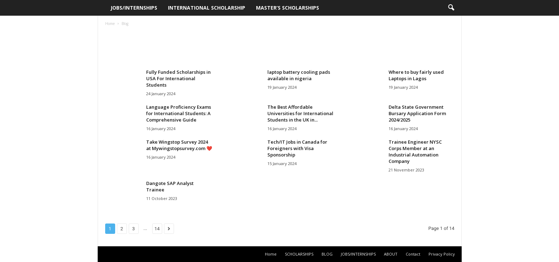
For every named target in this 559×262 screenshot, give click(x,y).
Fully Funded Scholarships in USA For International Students (178, 78)
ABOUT (391, 254)
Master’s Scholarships (287, 7)
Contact (413, 254)
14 (157, 228)
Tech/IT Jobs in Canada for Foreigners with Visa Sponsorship (297, 148)
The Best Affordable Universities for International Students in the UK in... (300, 113)
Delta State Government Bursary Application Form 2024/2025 (417, 113)
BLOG (327, 254)
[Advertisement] (279, 48)
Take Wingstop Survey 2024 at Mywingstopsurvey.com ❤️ (179, 145)
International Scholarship (206, 7)
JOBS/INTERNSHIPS (134, 7)
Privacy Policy (442, 254)
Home (110, 23)
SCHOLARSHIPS (299, 254)
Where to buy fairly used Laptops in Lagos (416, 75)
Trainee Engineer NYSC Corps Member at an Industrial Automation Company (415, 151)
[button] (451, 8)
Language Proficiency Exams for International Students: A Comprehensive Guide (178, 113)
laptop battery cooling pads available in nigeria (298, 75)
